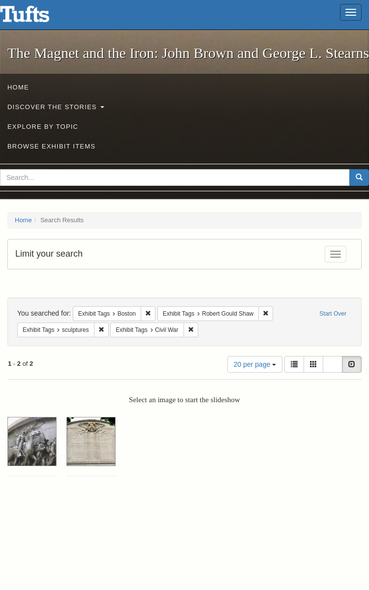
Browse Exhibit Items (51, 146)
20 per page (255, 364)
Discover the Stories (55, 107)
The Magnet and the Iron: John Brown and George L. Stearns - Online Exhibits (37, 17)
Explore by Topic (42, 126)
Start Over (332, 313)
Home (18, 87)
